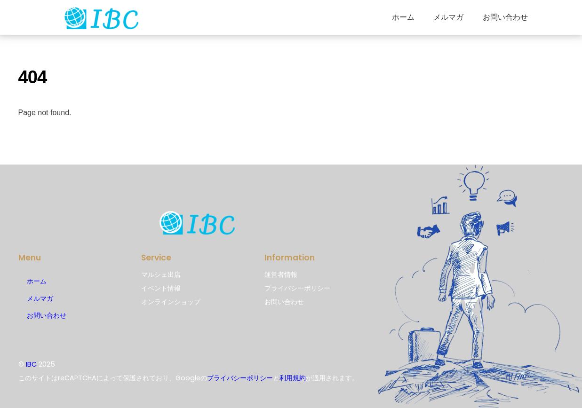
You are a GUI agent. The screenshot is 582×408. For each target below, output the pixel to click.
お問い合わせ (505, 17)
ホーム (403, 17)
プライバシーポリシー (240, 378)
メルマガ (448, 17)
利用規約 (292, 378)
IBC (31, 364)
